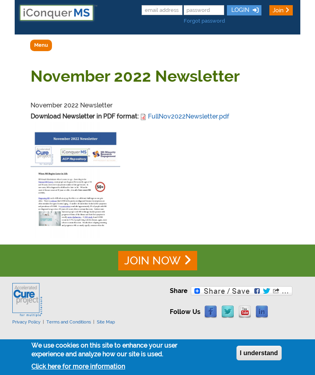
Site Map (106, 322)
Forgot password (204, 21)
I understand (259, 355)
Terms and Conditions (68, 322)
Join (278, 10)
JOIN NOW (152, 260)
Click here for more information (78, 368)
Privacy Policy (26, 322)
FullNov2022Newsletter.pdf (188, 116)
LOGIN (240, 9)
